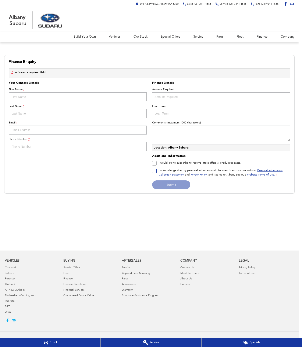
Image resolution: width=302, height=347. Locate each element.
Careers (185, 284)
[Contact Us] (157, 4)
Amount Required (221, 94)
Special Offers (170, 36)
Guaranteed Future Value (78, 295)
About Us (186, 279)
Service (198, 36)
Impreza (10, 301)
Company (287, 36)
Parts (219, 36)
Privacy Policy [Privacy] (199, 175)
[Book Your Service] (151, 342)
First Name (78, 94)
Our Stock (141, 36)
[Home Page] (36, 20)
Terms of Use (247, 273)
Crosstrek (10, 267)
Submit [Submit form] (171, 185)
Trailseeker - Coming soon (21, 295)
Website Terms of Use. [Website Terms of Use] (261, 175)
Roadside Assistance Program (140, 295)
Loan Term (221, 111)
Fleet (240, 36)
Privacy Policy (247, 267)
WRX (8, 312)
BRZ (7, 306)
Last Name (78, 111)
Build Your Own (85, 36)
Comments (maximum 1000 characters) (221, 131)
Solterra (9, 273)
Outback (10, 284)
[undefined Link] (292, 4)
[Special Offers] (252, 342)
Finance (262, 36)
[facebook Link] (285, 4)
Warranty (127, 290)
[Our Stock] (50, 342)
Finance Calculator (74, 284)
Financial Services (74, 290)
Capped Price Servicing (136, 273)
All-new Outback (15, 290)
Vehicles (114, 36)
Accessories (129, 284)
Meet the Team (189, 273)
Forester (10, 279)
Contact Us (187, 267)
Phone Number (78, 144)
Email (78, 128)
